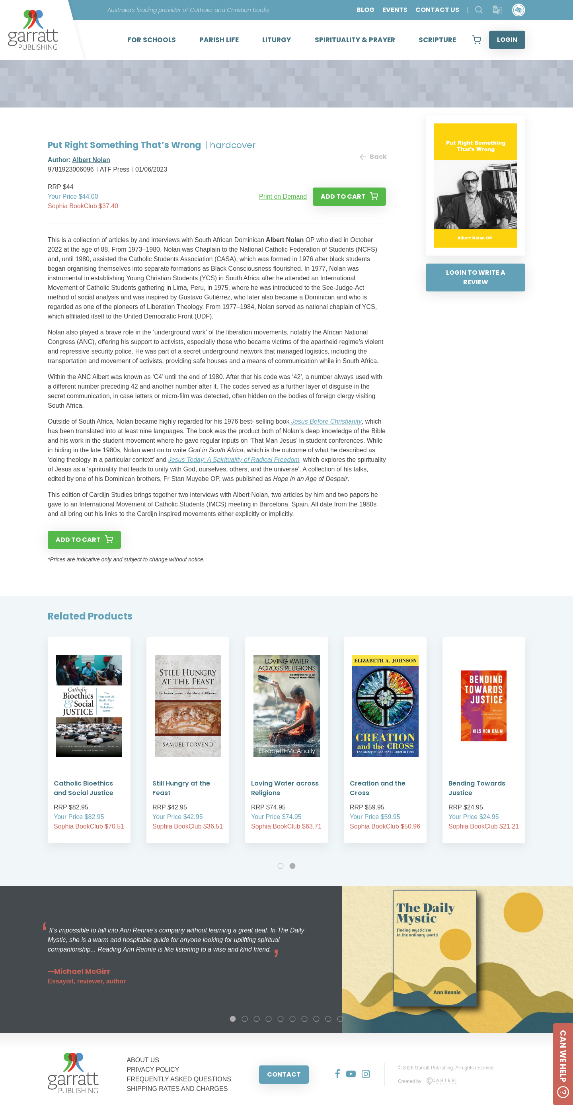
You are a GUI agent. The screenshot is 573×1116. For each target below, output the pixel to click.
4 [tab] (269, 1019)
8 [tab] (316, 1019)
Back (373, 156)
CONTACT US (437, 9)
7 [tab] (304, 1019)
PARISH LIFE (219, 40)
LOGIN (507, 39)
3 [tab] (257, 1019)
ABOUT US (143, 1060)
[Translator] (498, 10)
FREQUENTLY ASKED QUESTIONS (179, 1079)
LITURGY (276, 40)
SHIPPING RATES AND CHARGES (177, 1088)
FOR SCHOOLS (151, 40)
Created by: (427, 1081)
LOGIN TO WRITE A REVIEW (475, 277)
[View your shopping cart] (476, 39)
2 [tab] (292, 866)
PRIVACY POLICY (153, 1069)
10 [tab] (340, 1019)
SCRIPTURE (437, 40)
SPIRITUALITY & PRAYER (355, 40)
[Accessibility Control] (518, 10)
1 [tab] (281, 866)
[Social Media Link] (334, 1074)
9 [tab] (328, 1019)
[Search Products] (479, 10)
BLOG (365, 9)
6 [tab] (292, 1019)
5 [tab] (281, 1019)
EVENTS (394, 9)
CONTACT (284, 1074)
